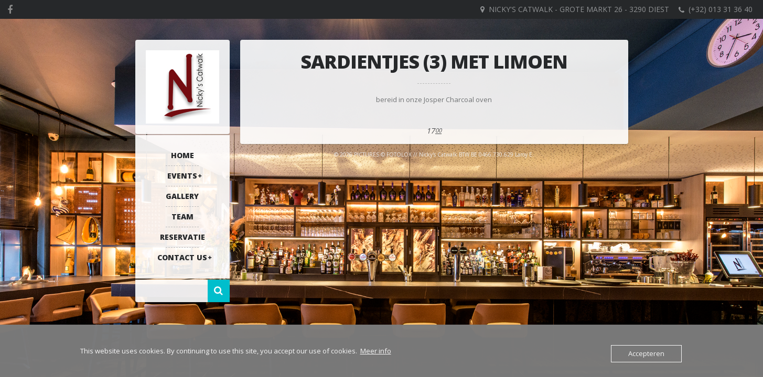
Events (182, 176)
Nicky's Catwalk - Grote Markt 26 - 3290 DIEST (579, 9)
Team (182, 216)
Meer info (375, 351)
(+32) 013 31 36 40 (721, 9)
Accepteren (646, 353)
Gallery (182, 196)
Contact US (182, 257)
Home (182, 155)
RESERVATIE (182, 237)
